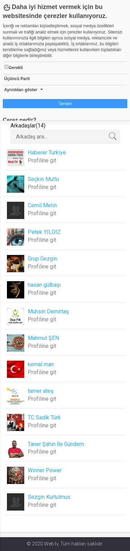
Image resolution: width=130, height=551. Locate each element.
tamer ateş (40, 391)
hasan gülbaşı (44, 285)
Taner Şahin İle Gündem (56, 444)
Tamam (65, 103)
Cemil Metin (42, 205)
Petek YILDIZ (44, 232)
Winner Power (45, 470)
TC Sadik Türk (44, 417)
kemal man (41, 364)
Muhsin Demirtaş (48, 311)
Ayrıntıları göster (20, 89)
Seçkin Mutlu (43, 179)
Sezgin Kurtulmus (49, 497)
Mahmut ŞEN (43, 338)
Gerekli (13, 67)
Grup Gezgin (42, 258)
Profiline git (42, 160)
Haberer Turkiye (47, 152)
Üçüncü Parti (17, 78)
